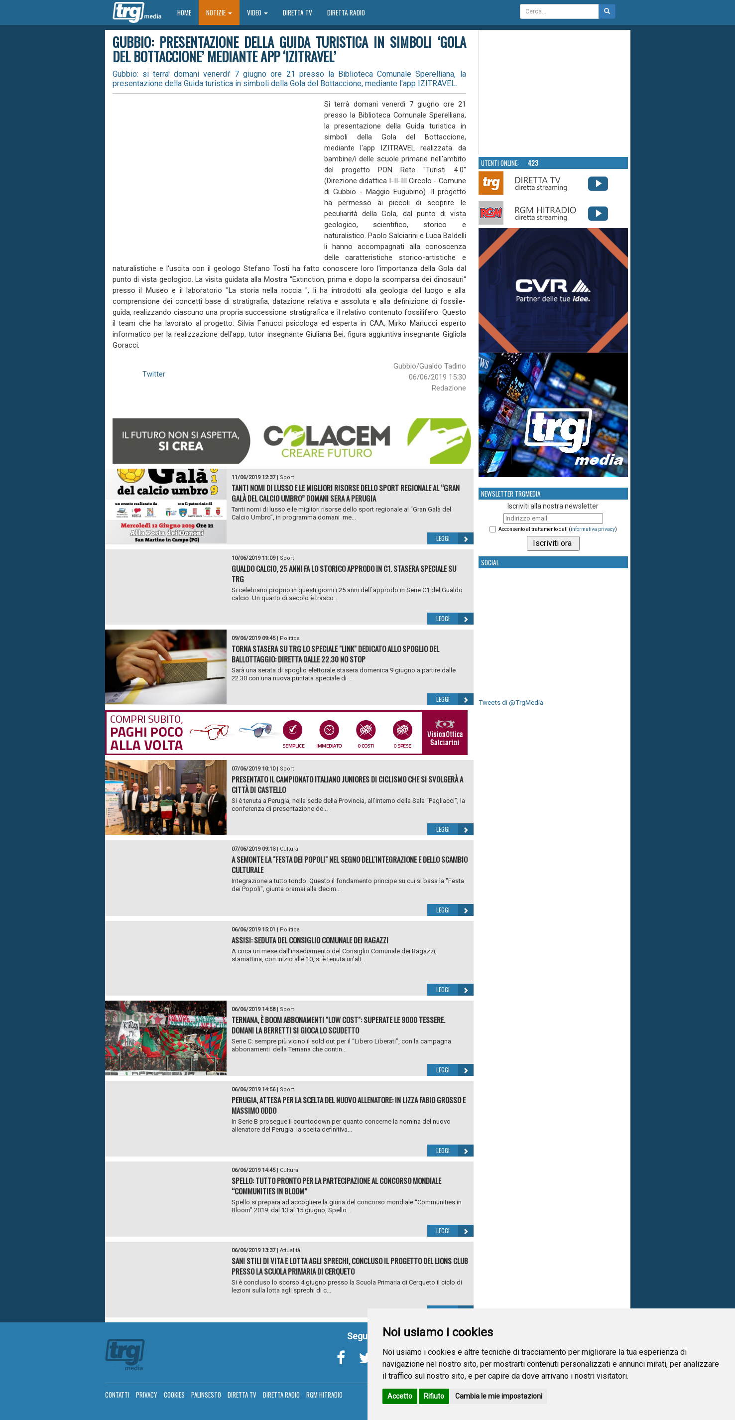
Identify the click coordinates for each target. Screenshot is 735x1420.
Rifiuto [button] (434, 1396)
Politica (290, 638)
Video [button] (257, 12)
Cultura (289, 849)
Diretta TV (297, 12)
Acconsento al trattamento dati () (557, 529)
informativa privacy (593, 529)
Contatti (117, 1395)
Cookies (174, 1395)
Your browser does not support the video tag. (553, 92)
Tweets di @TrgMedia (511, 702)
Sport (287, 477)
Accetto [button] (399, 1396)
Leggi (455, 538)
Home (188, 12)
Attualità (290, 1250)
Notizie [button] (219, 12)
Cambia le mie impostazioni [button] (498, 1396)
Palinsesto (206, 1395)
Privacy (146, 1395)
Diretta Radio (346, 12)
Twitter (153, 374)
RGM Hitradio (324, 1395)
